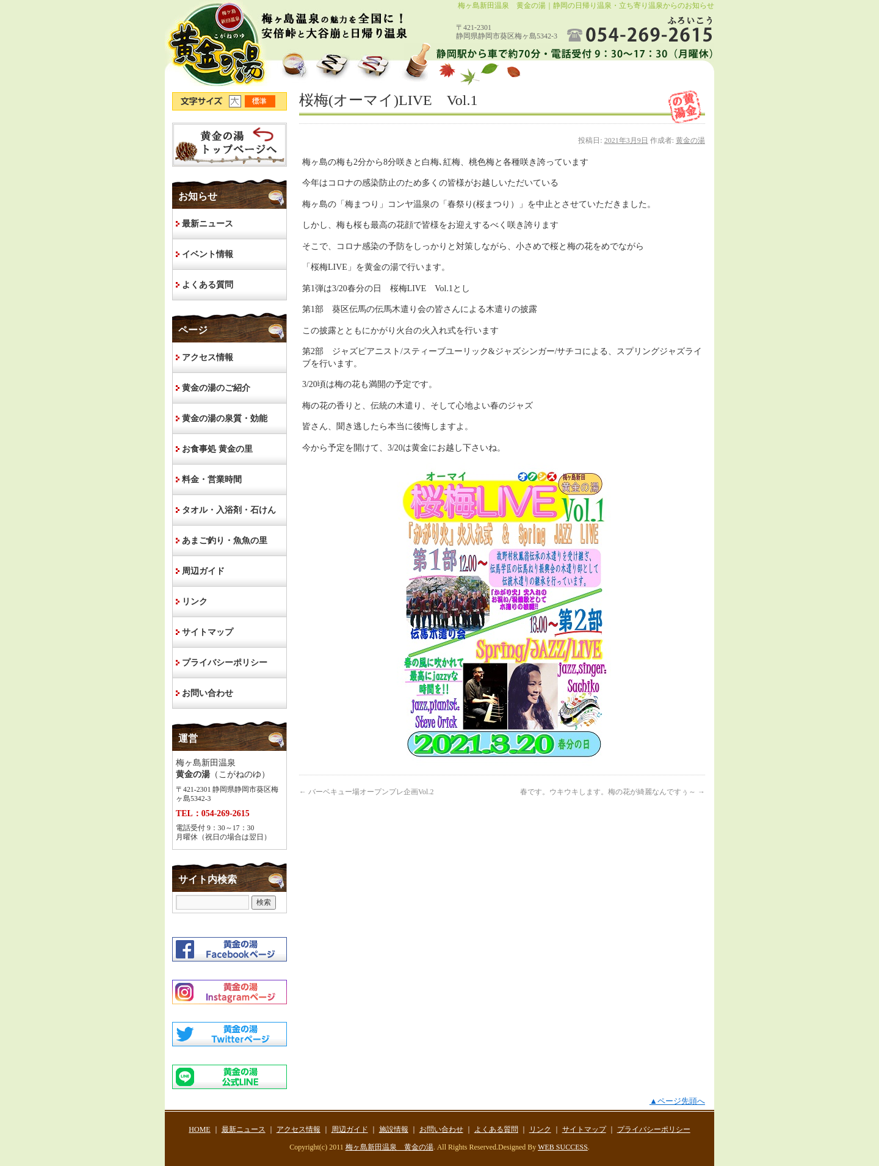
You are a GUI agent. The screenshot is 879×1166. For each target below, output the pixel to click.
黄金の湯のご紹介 (216, 388)
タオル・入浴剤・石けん (229, 510)
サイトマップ (207, 632)
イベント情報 (207, 254)
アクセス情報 (207, 357)
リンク (195, 601)
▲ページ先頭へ (677, 1101)
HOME (229, 145)
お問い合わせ (207, 693)
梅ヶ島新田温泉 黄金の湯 (389, 1147)
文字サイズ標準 (261, 101)
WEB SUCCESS (563, 1147)
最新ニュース (207, 223)
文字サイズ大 (237, 101)
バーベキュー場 (366, 792)
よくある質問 (207, 284)
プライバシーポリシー (224, 662)
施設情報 (393, 1129)
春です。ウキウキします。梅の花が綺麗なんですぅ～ (612, 792)
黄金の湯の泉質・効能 (224, 418)
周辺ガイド (203, 571)
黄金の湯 (690, 140)
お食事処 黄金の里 (217, 449)
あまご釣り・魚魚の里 (224, 540)
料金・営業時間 (212, 479)
